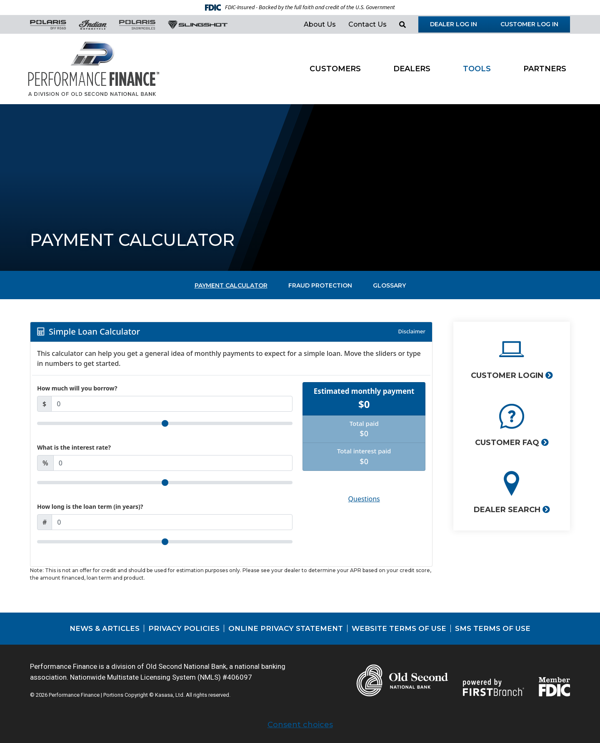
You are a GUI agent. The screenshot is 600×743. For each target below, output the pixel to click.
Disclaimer (411, 331)
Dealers (411, 68)
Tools (477, 68)
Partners (544, 68)
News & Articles (105, 628)
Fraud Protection (320, 285)
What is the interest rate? (74, 447)
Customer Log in (529, 24)
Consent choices (300, 724)
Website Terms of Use (399, 628)
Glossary (389, 285)
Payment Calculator (231, 285)
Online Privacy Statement (285, 628)
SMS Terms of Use (492, 628)
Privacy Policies (184, 628)
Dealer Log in (453, 24)
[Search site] (402, 24)
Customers (335, 68)
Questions (364, 498)
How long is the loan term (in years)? (90, 506)
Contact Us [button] (367, 24)
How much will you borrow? (77, 388)
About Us (320, 24)
